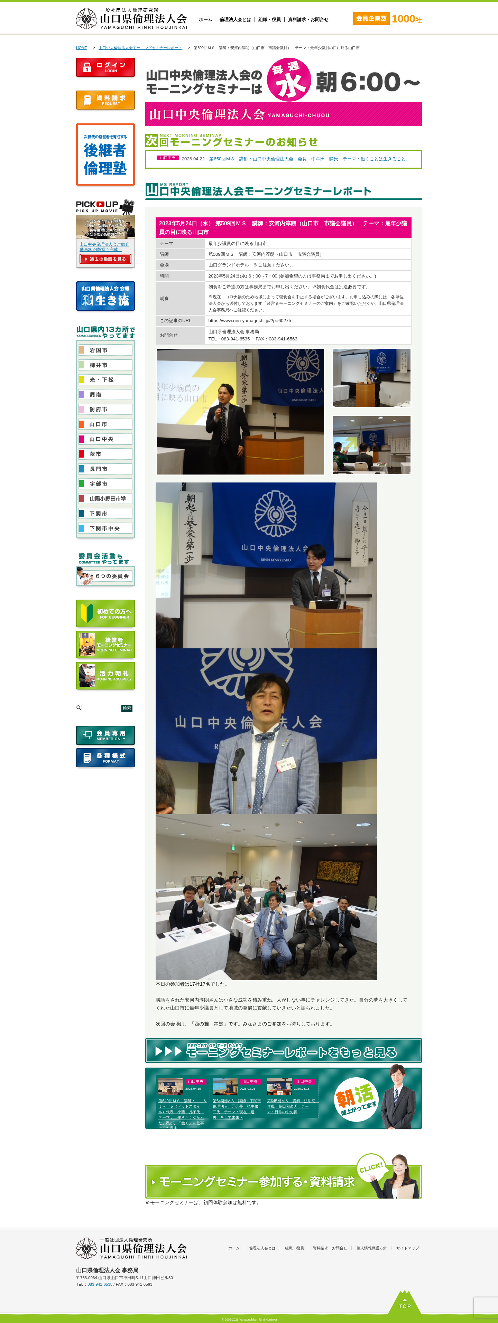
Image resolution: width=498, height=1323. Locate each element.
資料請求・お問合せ (308, 19)
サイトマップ (407, 1248)
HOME (81, 48)
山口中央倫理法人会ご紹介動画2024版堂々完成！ (104, 247)
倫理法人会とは (235, 19)
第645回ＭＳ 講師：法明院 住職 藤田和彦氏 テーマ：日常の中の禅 (293, 1106)
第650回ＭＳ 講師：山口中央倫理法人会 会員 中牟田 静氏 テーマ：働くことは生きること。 (309, 158)
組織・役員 (269, 19)
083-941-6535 (99, 1284)
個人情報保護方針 (372, 1248)
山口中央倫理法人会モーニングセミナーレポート (140, 48)
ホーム (205, 19)
